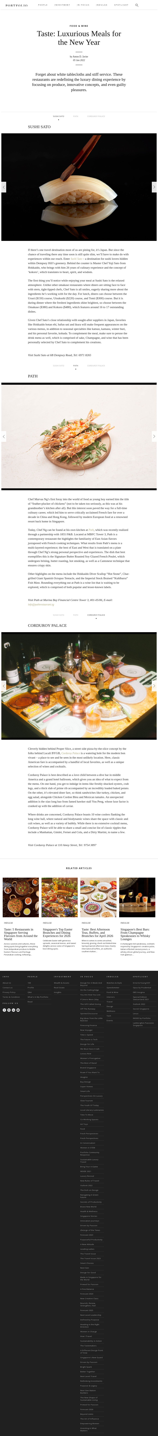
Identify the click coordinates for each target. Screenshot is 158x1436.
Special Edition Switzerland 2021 (141, 998)
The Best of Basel (88, 1063)
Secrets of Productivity (91, 1202)
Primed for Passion (89, 1284)
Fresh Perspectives (89, 1133)
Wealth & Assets (61, 983)
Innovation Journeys (89, 1221)
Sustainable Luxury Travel (89, 1160)
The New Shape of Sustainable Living (89, 1398)
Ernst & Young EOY (141, 983)
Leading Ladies (87, 1249)
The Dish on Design (89, 1190)
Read (30, 1001)
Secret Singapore (141, 1009)
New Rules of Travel (89, 1181)
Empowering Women (89, 1423)
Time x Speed (86, 1035)
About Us (7, 983)
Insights (57, 992)
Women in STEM (87, 1147)
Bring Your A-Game (89, 1166)
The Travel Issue (88, 1254)
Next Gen (84, 1268)
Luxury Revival (87, 1176)
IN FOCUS (83, 5)
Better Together (87, 1371)
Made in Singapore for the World (90, 1278)
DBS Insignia (139, 992)
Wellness (111, 1011)
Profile (31, 987)
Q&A (30, 992)
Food (82, 1129)
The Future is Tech (89, 1039)
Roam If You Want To (90, 1072)
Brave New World (88, 1206)
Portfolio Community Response (89, 1153)
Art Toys (84, 1124)
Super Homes (86, 1086)
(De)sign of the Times (90, 1230)
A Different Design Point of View (91, 1351)
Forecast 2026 (86, 1409)
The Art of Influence (89, 1419)
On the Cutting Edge (89, 990)
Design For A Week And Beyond (91, 984)
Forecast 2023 (86, 1235)
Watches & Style (114, 983)
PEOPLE (43, 5)
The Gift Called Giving (90, 1004)
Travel (110, 1001)
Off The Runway (87, 1009)
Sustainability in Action (91, 1341)
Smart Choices (87, 1263)
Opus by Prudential (142, 987)
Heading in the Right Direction (89, 1325)
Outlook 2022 (86, 1185)
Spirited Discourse (89, 1013)
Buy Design (85, 1082)
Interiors (111, 997)
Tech (109, 1016)
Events (110, 1020)
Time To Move (86, 1115)
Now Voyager (86, 1030)
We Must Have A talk (90, 1049)
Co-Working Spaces (89, 1119)
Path (91, 529)
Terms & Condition (11, 997)
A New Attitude (87, 1244)
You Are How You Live (90, 994)
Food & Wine (112, 992)
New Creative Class (89, 1298)
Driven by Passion (88, 1225)
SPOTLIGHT (121, 5)
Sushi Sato (77, 258)
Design (110, 1006)
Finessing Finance (88, 1025)
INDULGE (102, 5)
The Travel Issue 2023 (90, 1258)
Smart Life (85, 1091)
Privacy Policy (9, 992)
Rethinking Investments (91, 1381)
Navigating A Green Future (89, 1196)
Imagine (84, 1077)
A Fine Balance (87, 1289)
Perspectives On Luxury (91, 1096)
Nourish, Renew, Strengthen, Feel (88, 1304)
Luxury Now (85, 1053)
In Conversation (87, 1143)
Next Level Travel (88, 1376)
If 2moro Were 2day (89, 999)
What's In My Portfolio (38, 997)
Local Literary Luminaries (92, 1110)
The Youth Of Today (89, 1105)
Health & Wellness (89, 1211)
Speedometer (113, 987)
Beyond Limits (86, 1414)
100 (29, 983)
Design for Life (87, 1044)
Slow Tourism (86, 1100)
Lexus (136, 1013)
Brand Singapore (88, 1067)
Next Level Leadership (90, 1315)
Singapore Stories (88, 1216)
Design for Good (88, 1272)
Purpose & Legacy (88, 1386)
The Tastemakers (88, 1345)
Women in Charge (88, 1331)
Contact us (8, 987)
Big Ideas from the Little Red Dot (91, 1019)
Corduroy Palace (71, 753)
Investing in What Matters (88, 1429)
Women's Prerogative (90, 1058)
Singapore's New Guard (91, 1357)
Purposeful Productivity (91, 1239)
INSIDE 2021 (85, 1171)
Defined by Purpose (89, 1320)
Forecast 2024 (86, 1294)
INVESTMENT (62, 5)
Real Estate (59, 987)
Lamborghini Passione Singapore (143, 1024)
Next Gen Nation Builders (88, 1391)
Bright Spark (86, 1367)
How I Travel (86, 1336)
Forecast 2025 (86, 1310)
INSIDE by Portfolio (142, 1018)
